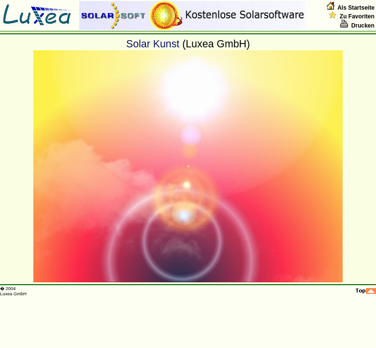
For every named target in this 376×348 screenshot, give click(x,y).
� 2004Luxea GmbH (13, 291)
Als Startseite (356, 7)
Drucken (357, 25)
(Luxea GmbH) (216, 44)
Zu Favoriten (352, 16)
